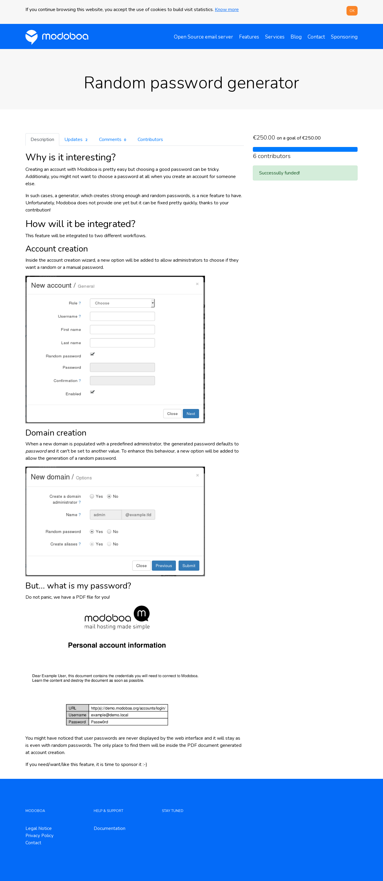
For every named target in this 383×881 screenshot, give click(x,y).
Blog (296, 36)
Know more (227, 9)
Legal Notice (38, 828)
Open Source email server (203, 36)
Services (275, 36)
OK (352, 10)
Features (249, 36)
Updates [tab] (76, 139)
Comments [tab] (113, 139)
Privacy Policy (39, 836)
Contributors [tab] (150, 139)
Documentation (109, 828)
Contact (316, 36)
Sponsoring (344, 36)
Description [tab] (42, 139)
